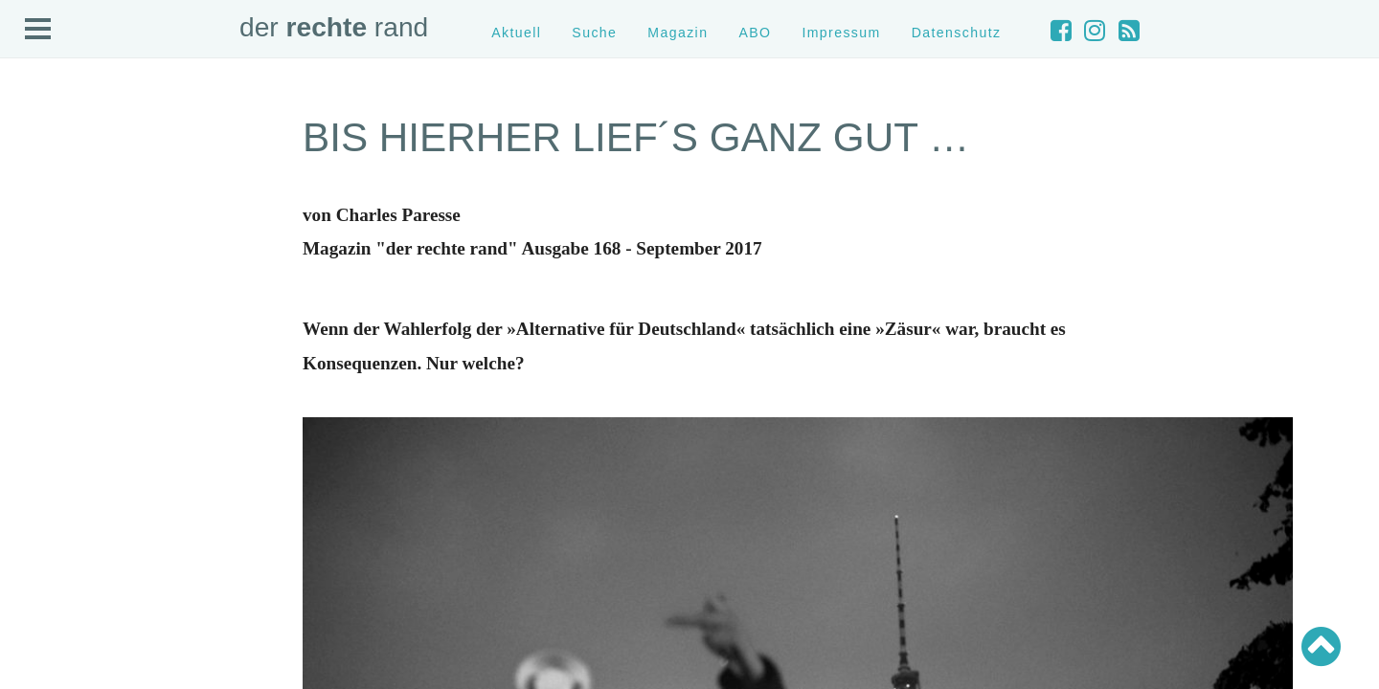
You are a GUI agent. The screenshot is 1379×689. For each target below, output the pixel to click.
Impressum (841, 32)
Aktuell (516, 32)
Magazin (677, 32)
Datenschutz (957, 32)
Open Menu (38, 30)
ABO (754, 32)
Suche (594, 32)
